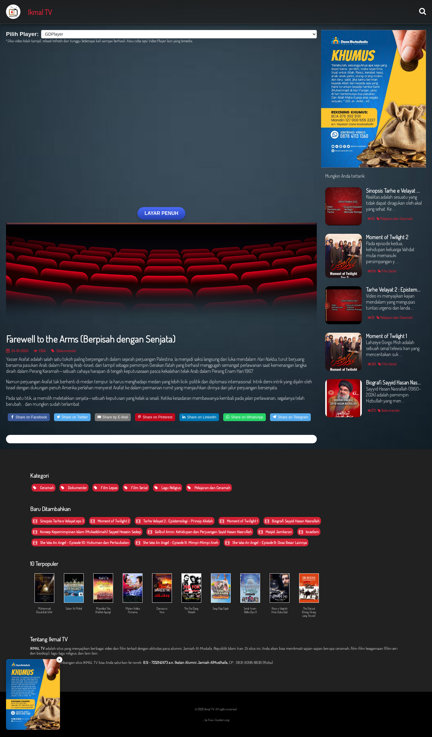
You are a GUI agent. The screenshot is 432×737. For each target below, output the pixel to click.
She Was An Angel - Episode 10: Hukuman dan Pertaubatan (81, 542)
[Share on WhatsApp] (244, 417)
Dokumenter (63, 350)
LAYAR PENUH (161, 213)
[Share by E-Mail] (113, 417)
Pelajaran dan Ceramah (209, 487)
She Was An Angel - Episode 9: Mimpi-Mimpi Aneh (177, 542)
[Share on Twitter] (72, 417)
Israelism (309, 531)
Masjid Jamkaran (275, 531)
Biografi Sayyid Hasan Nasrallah (292, 521)
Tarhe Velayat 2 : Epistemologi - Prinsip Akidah (174, 521)
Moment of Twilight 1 (239, 521)
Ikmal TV (40, 12)
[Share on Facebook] (29, 417)
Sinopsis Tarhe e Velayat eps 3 (58, 521)
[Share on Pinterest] (155, 417)
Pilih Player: (22, 34)
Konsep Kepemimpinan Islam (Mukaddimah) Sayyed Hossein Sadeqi (87, 531)
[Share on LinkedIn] (199, 417)
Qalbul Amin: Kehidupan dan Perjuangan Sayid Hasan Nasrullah (200, 531)
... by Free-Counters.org (216, 720)
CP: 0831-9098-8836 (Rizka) (251, 662)
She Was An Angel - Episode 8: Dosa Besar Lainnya (266, 542)
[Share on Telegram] (290, 417)
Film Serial (136, 487)
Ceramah (43, 487)
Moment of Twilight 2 (110, 521)
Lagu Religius (167, 487)
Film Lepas (105, 487)
